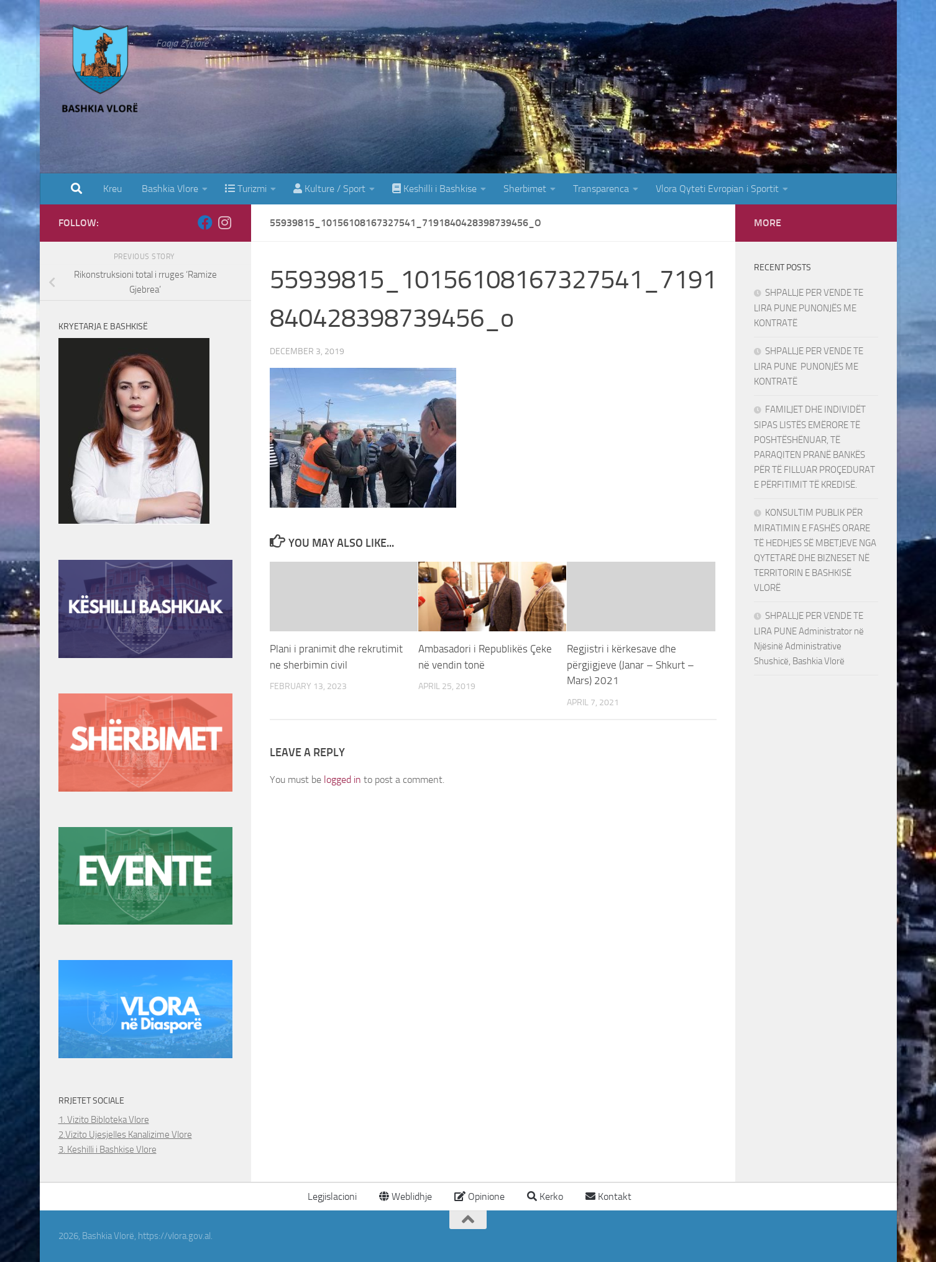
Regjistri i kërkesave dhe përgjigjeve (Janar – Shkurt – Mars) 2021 (630, 664)
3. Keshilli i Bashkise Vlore (107, 1149)
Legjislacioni (331, 1196)
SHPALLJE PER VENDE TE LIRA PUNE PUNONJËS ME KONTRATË (808, 308)
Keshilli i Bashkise (434, 188)
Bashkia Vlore (168, 188)
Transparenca (601, 188)
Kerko (545, 1196)
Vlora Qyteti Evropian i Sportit (717, 188)
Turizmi (246, 188)
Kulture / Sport (329, 188)
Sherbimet (524, 188)
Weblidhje (405, 1196)
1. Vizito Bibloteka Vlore (103, 1119)
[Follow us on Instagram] (225, 222)
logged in (342, 779)
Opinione (479, 1196)
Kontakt (608, 1196)
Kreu (112, 188)
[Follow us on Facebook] (205, 222)
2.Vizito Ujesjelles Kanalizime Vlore (125, 1134)
